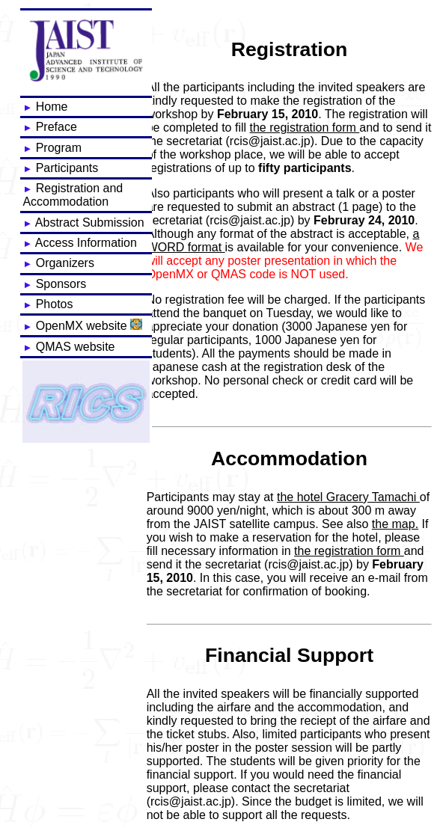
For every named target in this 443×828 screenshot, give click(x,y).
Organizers (58, 263)
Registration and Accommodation (72, 195)
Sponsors (54, 283)
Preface (49, 126)
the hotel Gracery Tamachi (348, 497)
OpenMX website (82, 325)
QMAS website (68, 346)
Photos (47, 304)
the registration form (305, 127)
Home (44, 106)
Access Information (79, 242)
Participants (60, 168)
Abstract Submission (83, 222)
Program (52, 147)
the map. (395, 524)
